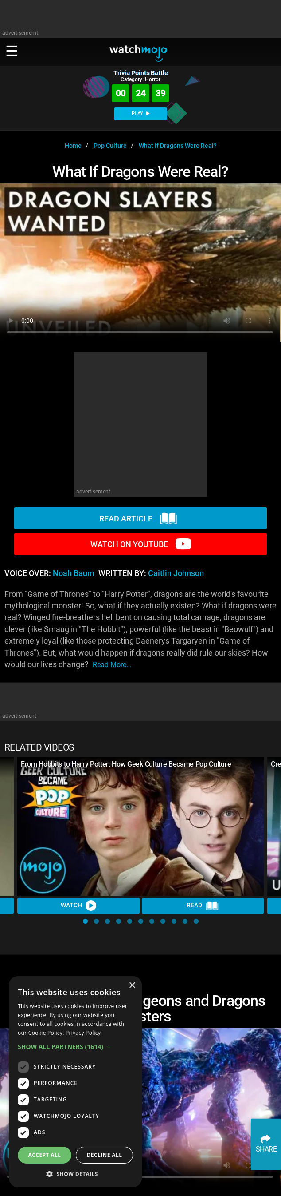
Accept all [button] (44, 1155)
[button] (85, 921)
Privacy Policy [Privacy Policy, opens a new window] (83, 1033)
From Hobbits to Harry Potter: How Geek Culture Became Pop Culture (126, 764)
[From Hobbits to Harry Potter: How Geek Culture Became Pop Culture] (140, 826)
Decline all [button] (104, 1155)
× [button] (132, 985)
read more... (112, 664)
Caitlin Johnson (176, 573)
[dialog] (75, 1081)
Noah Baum (73, 573)
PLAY (140, 113)
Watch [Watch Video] (78, 905)
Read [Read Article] (203, 906)
